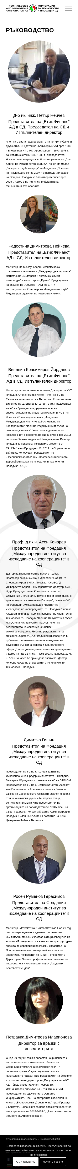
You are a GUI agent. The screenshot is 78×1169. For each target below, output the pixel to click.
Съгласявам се (25, 1161)
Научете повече (53, 1161)
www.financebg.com (18, 631)
